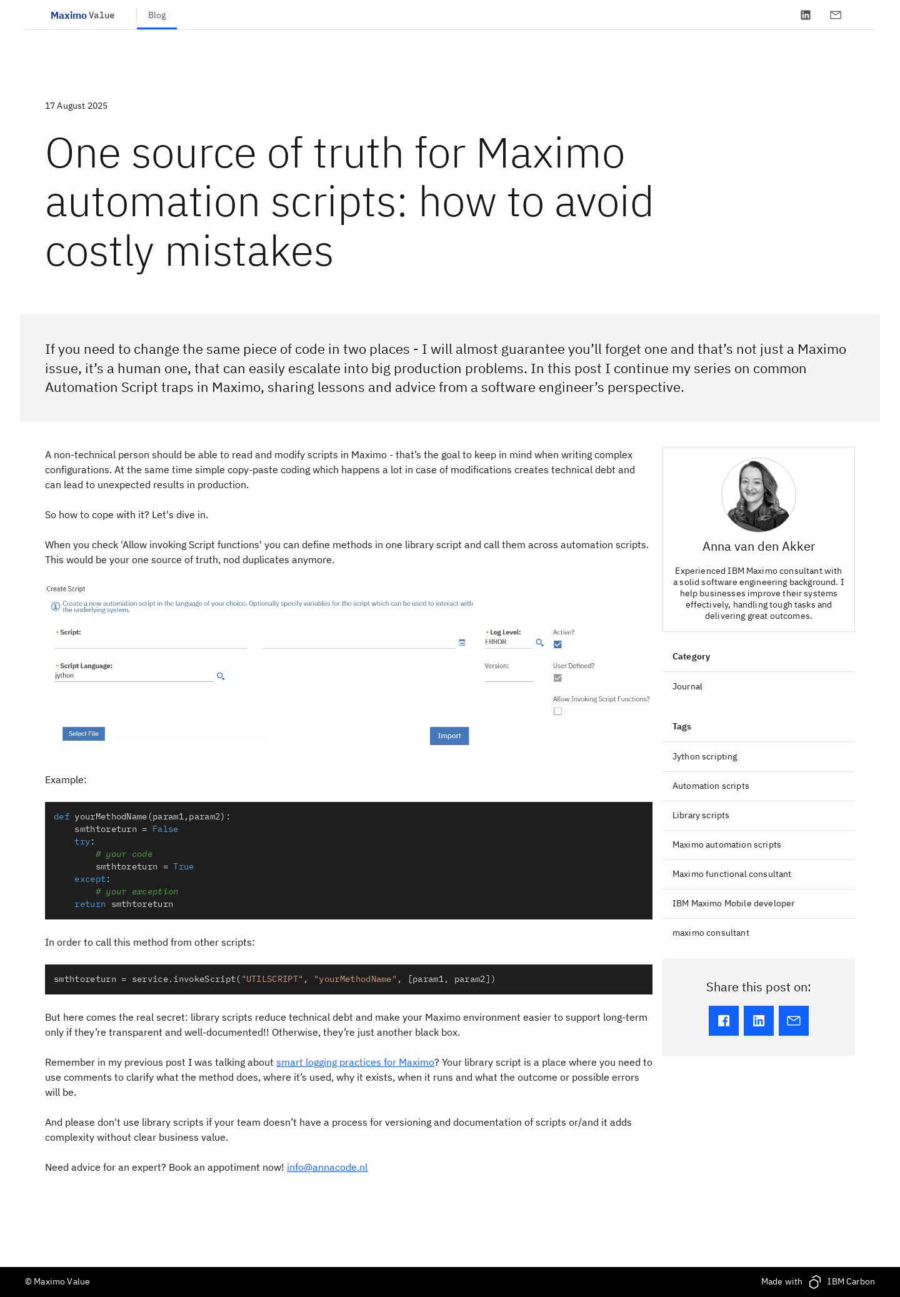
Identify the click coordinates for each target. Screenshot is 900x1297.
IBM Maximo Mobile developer (733, 903)
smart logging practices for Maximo (355, 1062)
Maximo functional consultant (731, 873)
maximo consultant (710, 932)
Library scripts (700, 815)
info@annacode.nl (327, 1167)
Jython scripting (705, 756)
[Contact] (836, 15)
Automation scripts (710, 785)
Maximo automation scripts (726, 844)
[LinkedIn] (806, 15)
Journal (687, 686)
